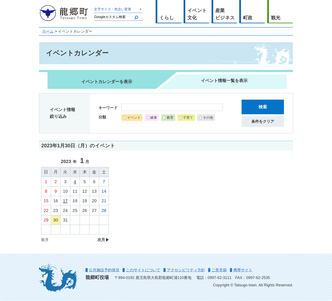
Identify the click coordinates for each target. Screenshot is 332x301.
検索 (263, 107)
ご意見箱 (219, 270)
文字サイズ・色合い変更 (112, 9)
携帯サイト (242, 270)
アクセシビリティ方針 (186, 270)
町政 (247, 17)
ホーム (48, 31)
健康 (153, 117)
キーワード (108, 108)
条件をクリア (262, 121)
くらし (166, 17)
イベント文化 (197, 14)
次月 (101, 240)
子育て (188, 117)
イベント (134, 117)
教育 (170, 117)
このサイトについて (143, 270)
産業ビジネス (225, 14)
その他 (208, 117)
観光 (275, 17)
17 (65, 200)
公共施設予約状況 (104, 270)
